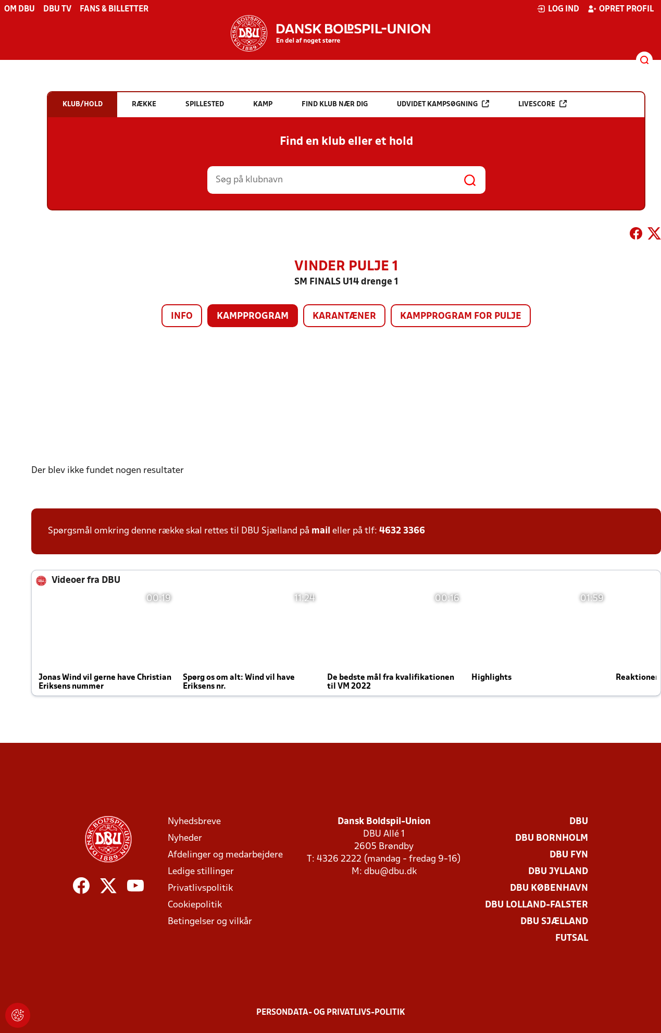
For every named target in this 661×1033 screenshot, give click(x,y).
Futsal (571, 938)
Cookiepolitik (195, 905)
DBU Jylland (558, 871)
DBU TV (57, 9)
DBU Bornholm (551, 838)
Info (182, 316)
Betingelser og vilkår (210, 921)
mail (320, 531)
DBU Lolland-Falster (536, 905)
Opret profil (621, 9)
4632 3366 (402, 531)
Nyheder (185, 838)
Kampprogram (253, 316)
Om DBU (19, 9)
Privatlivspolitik (200, 888)
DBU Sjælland (554, 921)
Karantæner (344, 316)
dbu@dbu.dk (390, 871)
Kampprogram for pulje (460, 316)
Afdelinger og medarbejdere (225, 855)
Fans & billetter (114, 9)
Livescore (542, 104)
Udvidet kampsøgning (443, 104)
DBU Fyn (569, 855)
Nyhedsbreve (194, 821)
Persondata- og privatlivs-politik (330, 1012)
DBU (578, 821)
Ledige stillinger (201, 871)
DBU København (549, 888)
